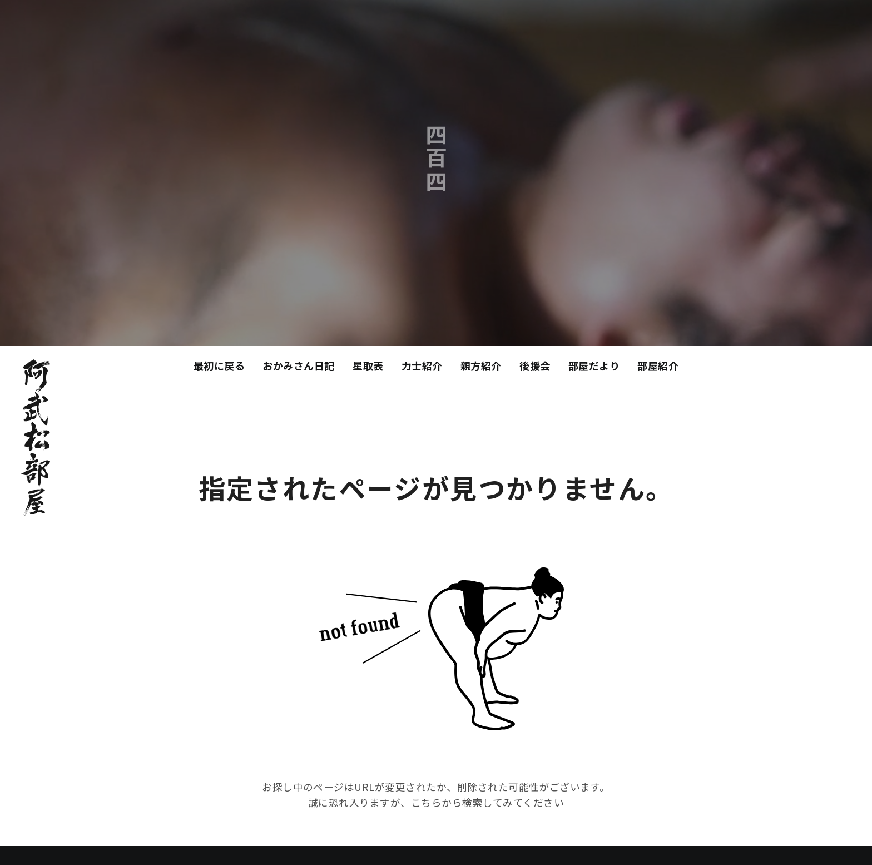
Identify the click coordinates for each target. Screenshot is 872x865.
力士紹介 (422, 365)
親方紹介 (481, 365)
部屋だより (594, 365)
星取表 (368, 365)
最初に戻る (219, 365)
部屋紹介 (657, 365)
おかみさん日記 (298, 365)
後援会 (535, 365)
